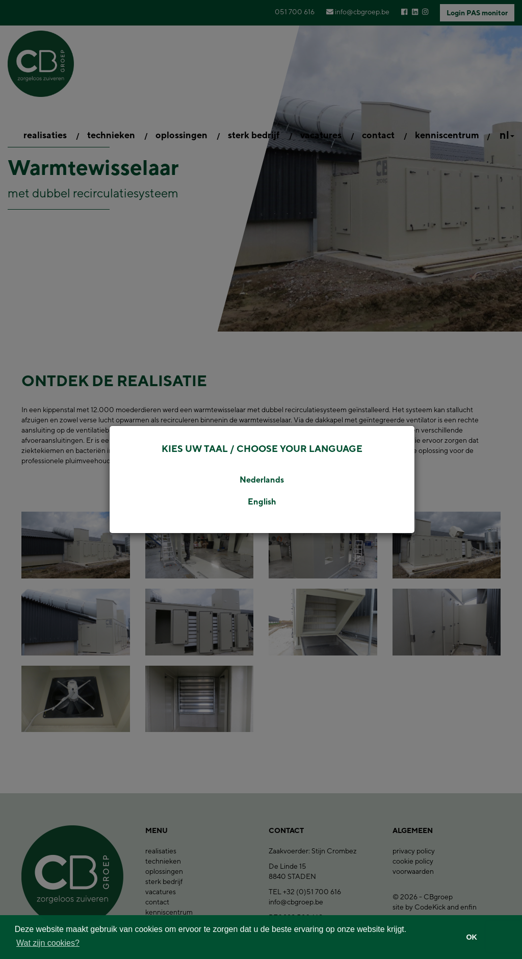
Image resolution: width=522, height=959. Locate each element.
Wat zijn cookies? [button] (48, 943)
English (262, 502)
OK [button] (471, 937)
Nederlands (262, 480)
